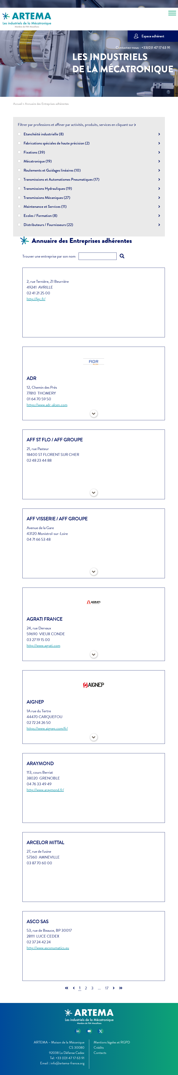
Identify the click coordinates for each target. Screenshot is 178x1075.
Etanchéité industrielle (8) (44, 134)
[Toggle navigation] (172, 14)
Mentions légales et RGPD (112, 1042)
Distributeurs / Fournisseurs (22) (48, 224)
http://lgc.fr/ (36, 299)
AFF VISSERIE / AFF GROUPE (57, 518)
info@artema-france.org (67, 1063)
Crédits (99, 1047)
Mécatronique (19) (38, 161)
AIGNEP (35, 702)
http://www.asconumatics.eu (48, 948)
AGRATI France (44, 619)
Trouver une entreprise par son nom (48, 256)
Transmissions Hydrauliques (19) (48, 188)
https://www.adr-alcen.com (47, 405)
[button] (93, 413)
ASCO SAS (37, 921)
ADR (31, 378)
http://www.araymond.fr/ (45, 790)
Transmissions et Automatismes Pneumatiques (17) (61, 179)
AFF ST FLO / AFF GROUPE (55, 439)
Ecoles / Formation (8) (40, 215)
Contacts (100, 1052)
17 (106, 988)
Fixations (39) (34, 152)
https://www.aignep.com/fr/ (47, 728)
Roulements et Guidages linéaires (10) (52, 170)
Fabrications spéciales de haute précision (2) (57, 143)
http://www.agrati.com (43, 645)
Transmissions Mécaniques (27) (47, 197)
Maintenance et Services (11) (45, 206)
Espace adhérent (153, 36)
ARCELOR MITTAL (45, 842)
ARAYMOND (40, 763)
